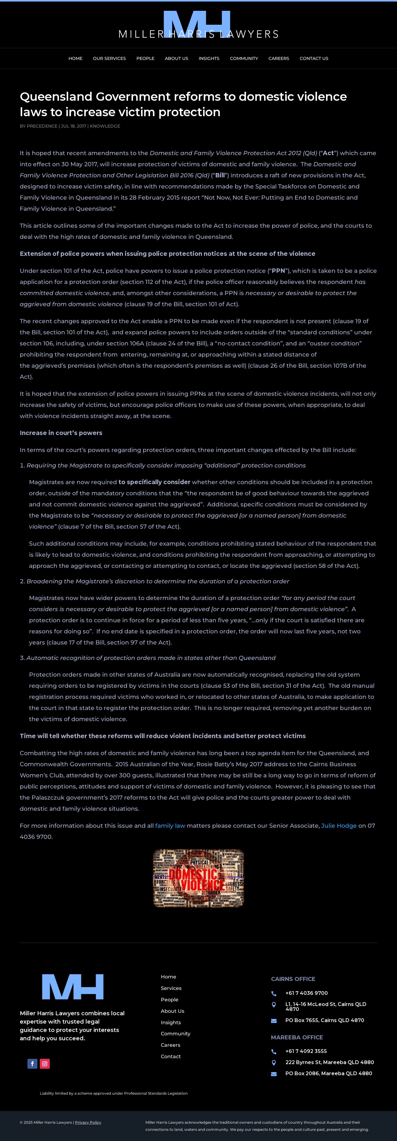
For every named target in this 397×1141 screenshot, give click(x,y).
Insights (209, 58)
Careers (279, 58)
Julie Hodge (339, 825)
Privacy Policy (88, 1122)
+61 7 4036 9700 (307, 993)
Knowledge (105, 126)
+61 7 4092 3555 (306, 1051)
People (145, 58)
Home (75, 58)
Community (244, 58)
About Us (176, 58)
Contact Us (314, 58)
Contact (171, 1056)
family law (170, 825)
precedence (42, 126)
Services (171, 988)
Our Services (109, 58)
